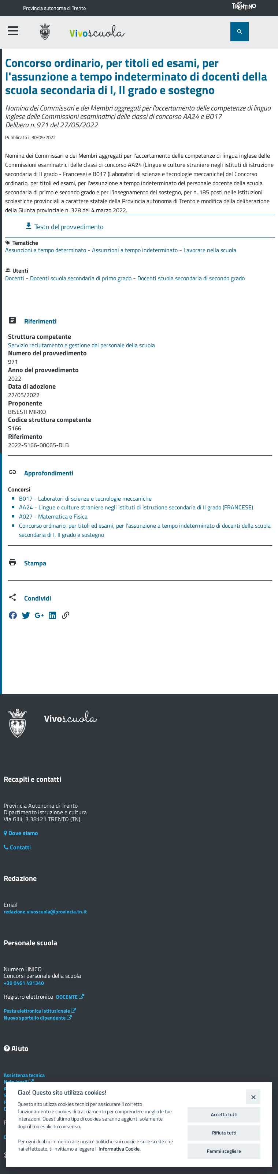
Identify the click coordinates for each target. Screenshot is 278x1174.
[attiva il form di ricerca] (239, 31)
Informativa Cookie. (120, 1148)
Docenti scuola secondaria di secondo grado (191, 278)
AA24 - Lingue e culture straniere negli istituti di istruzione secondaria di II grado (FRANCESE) (136, 507)
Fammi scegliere (224, 1151)
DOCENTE (70, 997)
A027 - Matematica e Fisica (53, 516)
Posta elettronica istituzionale (40, 1010)
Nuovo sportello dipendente (38, 1017)
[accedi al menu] (13, 30)
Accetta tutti (224, 1114)
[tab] (140, 226)
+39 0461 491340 (24, 983)
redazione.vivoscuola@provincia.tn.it (45, 911)
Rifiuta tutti (224, 1132)
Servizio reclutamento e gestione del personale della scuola (81, 345)
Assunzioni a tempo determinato (46, 250)
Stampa (35, 563)
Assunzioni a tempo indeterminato (135, 250)
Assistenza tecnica (24, 1075)
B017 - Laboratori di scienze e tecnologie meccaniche (85, 498)
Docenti (15, 278)
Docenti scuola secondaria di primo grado (81, 278)
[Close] (253, 1096)
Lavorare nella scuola (210, 250)
